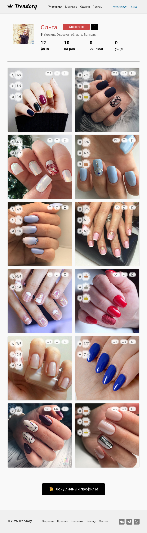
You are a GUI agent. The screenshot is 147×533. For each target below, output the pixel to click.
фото (45, 45)
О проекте (48, 521)
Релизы (97, 6)
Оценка (85, 6)
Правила (62, 521)
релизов (96, 45)
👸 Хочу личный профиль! (73, 489)
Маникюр (71, 6)
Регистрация (120, 6)
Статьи (103, 521)
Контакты (77, 521)
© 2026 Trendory (19, 521)
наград (69, 45)
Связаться (76, 27)
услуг (119, 45)
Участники (55, 6)
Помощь (91, 521)
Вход (134, 6)
